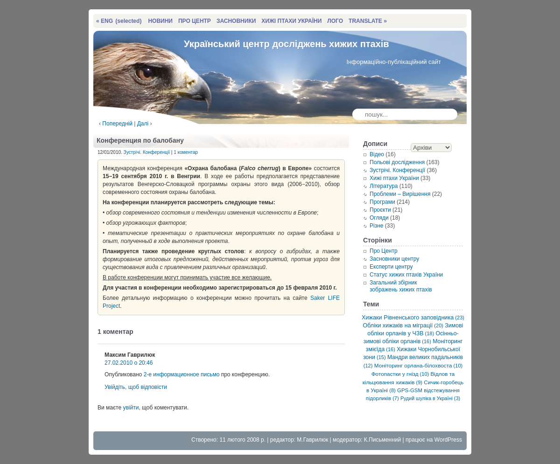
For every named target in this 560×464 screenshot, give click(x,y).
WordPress (448, 439)
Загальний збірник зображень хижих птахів (401, 286)
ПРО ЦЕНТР (194, 21)
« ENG (118, 21)
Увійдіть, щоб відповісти (136, 387)
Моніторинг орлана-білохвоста (418, 365)
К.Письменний (382, 439)
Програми (382, 202)
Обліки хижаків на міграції (403, 325)
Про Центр (384, 251)
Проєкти (380, 210)
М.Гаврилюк (312, 439)
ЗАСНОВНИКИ (236, 21)
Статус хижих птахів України (406, 274)
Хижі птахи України (394, 178)
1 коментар (186, 152)
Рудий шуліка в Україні (430, 398)
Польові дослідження (397, 162)
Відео (377, 154)
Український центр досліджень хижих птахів (286, 44)
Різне (376, 225)
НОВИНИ (160, 21)
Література (384, 186)
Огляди (379, 218)
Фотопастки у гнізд (400, 374)
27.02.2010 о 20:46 (129, 363)
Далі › (144, 123)
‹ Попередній (116, 123)
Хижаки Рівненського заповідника (413, 317)
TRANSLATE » (368, 21)
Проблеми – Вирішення (400, 194)
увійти (131, 407)
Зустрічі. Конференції (147, 152)
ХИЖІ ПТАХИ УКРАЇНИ (291, 21)
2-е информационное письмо (182, 374)
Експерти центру (391, 266)
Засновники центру (394, 259)
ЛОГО (335, 21)
